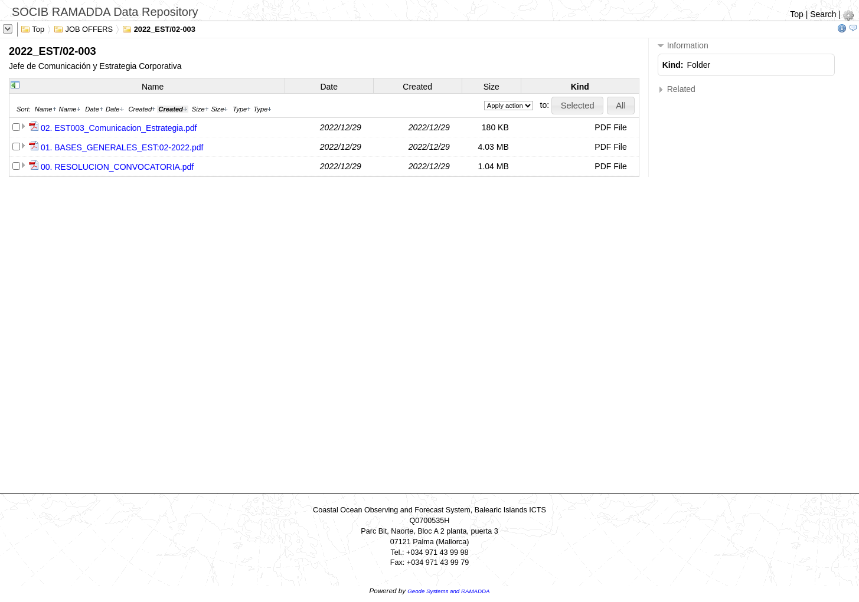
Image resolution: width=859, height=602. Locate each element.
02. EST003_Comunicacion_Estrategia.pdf (119, 128)
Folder (699, 65)
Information (683, 46)
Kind (580, 86)
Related (676, 89)
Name (153, 86)
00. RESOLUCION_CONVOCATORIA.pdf (117, 167)
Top (797, 14)
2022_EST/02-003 (158, 28)
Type (242, 109)
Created (417, 86)
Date (329, 86)
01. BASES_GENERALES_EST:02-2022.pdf (122, 147)
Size (491, 86)
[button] (577, 105)
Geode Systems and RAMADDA (448, 591)
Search (823, 14)
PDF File (610, 127)
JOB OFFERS (83, 28)
